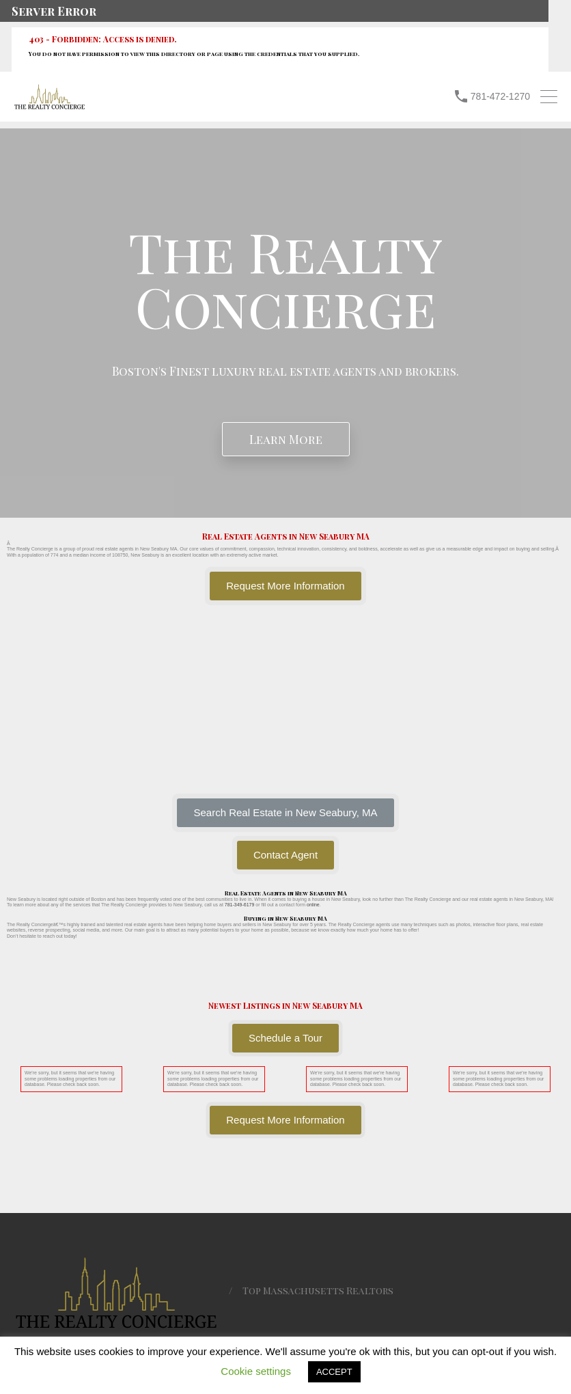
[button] (285, 812)
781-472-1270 (500, 96)
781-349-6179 (240, 904)
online (313, 904)
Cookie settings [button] (256, 1371)
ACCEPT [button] (334, 1372)
